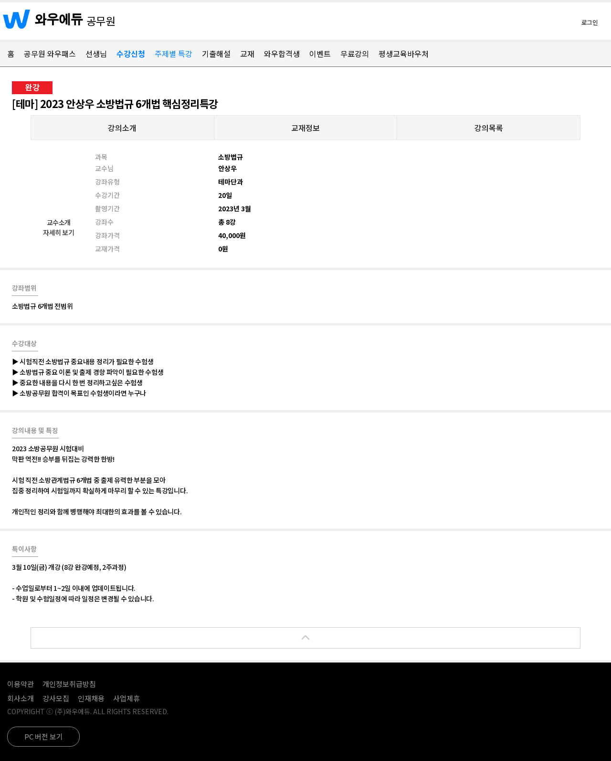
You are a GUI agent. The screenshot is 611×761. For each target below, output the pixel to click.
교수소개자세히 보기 (58, 227)
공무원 (101, 20)
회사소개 (20, 698)
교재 (247, 53)
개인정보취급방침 (69, 684)
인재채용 (91, 698)
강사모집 (55, 698)
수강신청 (130, 53)
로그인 (589, 22)
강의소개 (122, 127)
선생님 (96, 53)
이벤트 (320, 53)
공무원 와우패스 (50, 53)
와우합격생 (282, 53)
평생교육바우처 (404, 53)
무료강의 (354, 53)
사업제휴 (126, 698)
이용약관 (20, 684)
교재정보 (305, 127)
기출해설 (216, 53)
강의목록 (488, 127)
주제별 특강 (173, 53)
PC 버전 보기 (43, 736)
